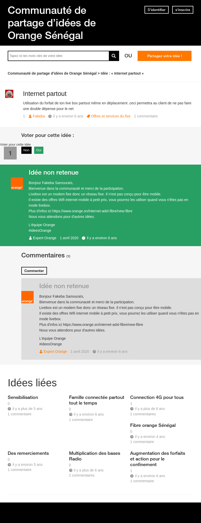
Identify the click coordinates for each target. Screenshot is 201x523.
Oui (38, 150)
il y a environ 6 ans (102, 238)
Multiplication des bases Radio (94, 455)
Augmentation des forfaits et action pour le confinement (157, 458)
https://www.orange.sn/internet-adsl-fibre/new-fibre (92, 211)
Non (26, 150)
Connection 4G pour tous (157, 397)
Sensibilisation (23, 397)
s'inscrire (182, 9)
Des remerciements (28, 453)
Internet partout (45, 93)
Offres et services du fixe (111, 116)
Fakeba (39, 116)
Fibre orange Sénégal (153, 425)
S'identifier (157, 9)
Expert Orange (44, 238)
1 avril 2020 (69, 238)
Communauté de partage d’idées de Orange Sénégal (52, 23)
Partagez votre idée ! (164, 56)
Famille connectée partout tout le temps (96, 400)
